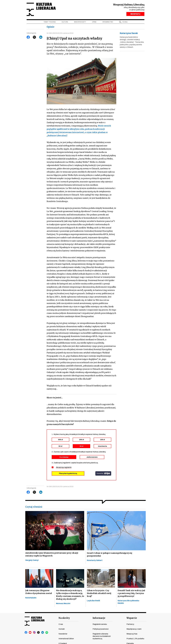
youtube (30, 632)
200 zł (81, 439)
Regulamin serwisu (100, 624)
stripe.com (103, 473)
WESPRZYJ (135, 14)
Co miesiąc (63, 457)
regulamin (68, 467)
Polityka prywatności (101, 629)
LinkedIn (40, 37)
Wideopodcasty (80, 22)
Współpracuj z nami (134, 629)
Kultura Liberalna (41, 9)
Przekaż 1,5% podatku (135, 639)
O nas (61, 624)
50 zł (60, 446)
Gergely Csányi (31, 560)
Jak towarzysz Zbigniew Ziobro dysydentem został (38, 592)
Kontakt (62, 629)
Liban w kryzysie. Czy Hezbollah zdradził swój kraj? (99, 593)
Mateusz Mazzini (63, 603)
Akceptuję (64, 467)
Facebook (28, 37)
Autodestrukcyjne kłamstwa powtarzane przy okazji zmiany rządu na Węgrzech (51, 554)
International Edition (66, 639)
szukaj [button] (125, 22)
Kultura (65, 22)
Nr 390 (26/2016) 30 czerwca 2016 (60, 33)
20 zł (81, 446)
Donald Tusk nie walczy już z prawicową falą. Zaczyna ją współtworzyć (131, 593)
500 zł (60, 439)
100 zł (102, 439)
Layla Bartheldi (93, 601)
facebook (26, 632)
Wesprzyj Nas (132, 634)
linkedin (42, 632)
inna (102, 446)
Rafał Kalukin (30, 598)
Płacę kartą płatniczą (68, 473)
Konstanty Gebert (94, 560)
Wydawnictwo (108, 22)
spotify (46, 632)
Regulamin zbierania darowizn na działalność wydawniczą (102, 636)
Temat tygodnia (50, 22)
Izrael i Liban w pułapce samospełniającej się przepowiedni (109, 554)
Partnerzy (130, 624)
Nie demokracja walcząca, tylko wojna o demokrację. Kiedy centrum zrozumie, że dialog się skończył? (70, 594)
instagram (34, 632)
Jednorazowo (92, 457)
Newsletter (63, 634)
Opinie (94, 22)
